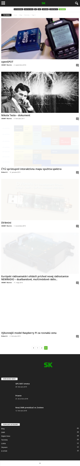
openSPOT (7, 61)
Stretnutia (53, 9)
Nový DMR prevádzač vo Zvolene (29, 407)
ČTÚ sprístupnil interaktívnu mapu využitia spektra (31, 169)
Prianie (18, 395)
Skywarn (45, 9)
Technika (62, 9)
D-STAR (4, 451)
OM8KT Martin (6, 65)
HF (35, 9)
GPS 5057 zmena (22, 383)
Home (15, 15)
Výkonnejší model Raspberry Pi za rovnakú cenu (29, 333)
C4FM (3, 444)
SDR (39, 9)
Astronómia (18, 9)
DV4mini (6, 222)
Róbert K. (4, 172)
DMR (3, 432)
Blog (20, 15)
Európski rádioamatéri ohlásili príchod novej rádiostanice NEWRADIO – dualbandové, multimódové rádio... (35, 278)
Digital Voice (28, 9)
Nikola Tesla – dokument (15, 115)
